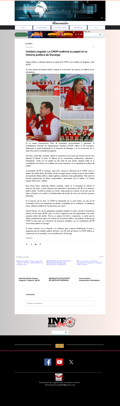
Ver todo (101, 257)
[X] (71, 362)
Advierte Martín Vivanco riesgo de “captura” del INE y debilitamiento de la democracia (29, 279)
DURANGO (29, 238)
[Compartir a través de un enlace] (40, 244)
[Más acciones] (93, 47)
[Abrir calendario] (100, 34)
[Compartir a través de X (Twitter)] (31, 244)
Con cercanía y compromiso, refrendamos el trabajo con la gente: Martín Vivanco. (89, 279)
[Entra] (21, 34)
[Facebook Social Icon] (47, 362)
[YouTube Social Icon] (59, 362)
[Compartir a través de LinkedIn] (36, 244)
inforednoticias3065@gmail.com (60, 385)
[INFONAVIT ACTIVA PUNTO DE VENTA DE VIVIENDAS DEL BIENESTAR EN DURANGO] (60, 267)
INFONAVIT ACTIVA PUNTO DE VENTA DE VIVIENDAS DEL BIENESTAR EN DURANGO (59, 279)
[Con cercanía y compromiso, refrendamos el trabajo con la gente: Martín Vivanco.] (90, 267)
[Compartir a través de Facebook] (27, 244)
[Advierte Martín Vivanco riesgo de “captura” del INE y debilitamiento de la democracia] (30, 267)
